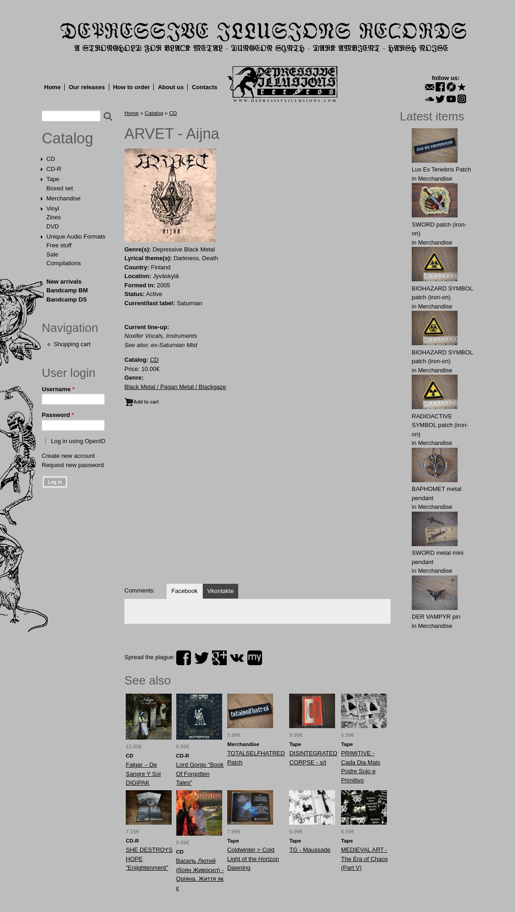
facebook (183, 657)
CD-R (54, 168)
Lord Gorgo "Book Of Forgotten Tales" (200, 773)
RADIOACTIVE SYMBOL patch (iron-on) (440, 425)
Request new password (73, 465)
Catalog (67, 138)
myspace (254, 657)
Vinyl (52, 208)
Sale (52, 254)
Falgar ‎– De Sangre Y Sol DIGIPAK (143, 773)
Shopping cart (72, 344)
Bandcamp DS (66, 299)
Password (58, 414)
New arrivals (64, 281)
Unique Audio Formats (76, 236)
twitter (201, 657)
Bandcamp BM (67, 290)
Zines (53, 217)
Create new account (68, 455)
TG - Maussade (309, 849)
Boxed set (59, 188)
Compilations (63, 263)
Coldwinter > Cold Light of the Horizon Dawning (253, 858)
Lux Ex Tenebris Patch (441, 169)
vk (237, 657)
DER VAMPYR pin (436, 616)
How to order (131, 87)
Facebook (184, 590)
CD (50, 158)
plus (219, 657)
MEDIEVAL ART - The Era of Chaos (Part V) (364, 858)
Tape (52, 179)
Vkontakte (220, 590)
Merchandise (63, 198)
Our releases (87, 87)
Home (52, 87)
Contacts (205, 87)
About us (171, 87)
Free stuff (59, 245)
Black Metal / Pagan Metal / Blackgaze (175, 386)
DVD (52, 226)
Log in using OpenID (78, 441)
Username (58, 389)
